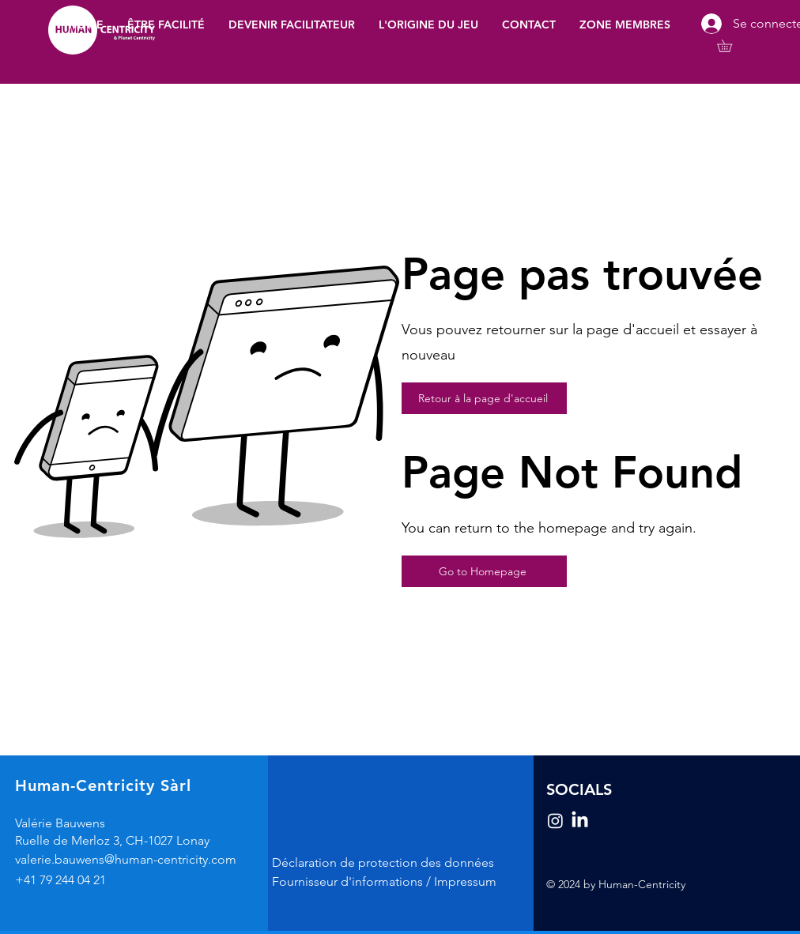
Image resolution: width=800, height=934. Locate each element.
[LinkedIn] (580, 820)
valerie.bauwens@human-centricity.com (125, 859)
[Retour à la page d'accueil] (484, 398)
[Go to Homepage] (484, 571)
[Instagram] (555, 820)
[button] (625, 24)
